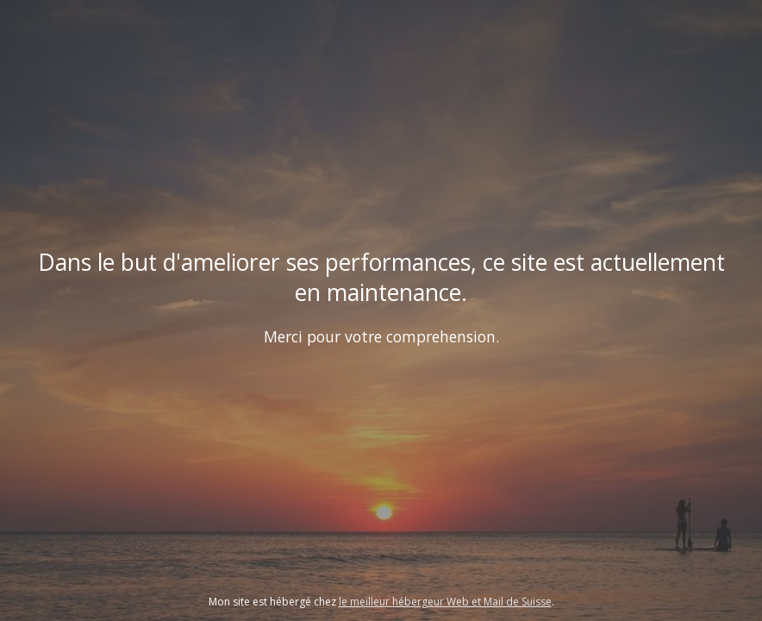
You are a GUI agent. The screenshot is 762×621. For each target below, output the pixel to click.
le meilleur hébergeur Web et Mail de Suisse (445, 601)
